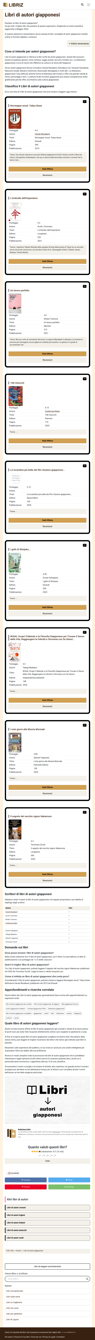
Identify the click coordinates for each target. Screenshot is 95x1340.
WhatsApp (69, 1187)
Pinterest (26, 1187)
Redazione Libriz (24, 1129)
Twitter (69, 1180)
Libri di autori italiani (16, 1223)
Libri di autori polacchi (17, 1230)
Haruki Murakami (42, 134)
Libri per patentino (14, 1314)
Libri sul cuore (12, 1308)
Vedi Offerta (47, 169)
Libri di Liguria (12, 1319)
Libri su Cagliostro (14, 1302)
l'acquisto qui (57, 971)
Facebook (25, 1180)
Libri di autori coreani (16, 1207)
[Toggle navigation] (88, 4)
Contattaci (61, 1337)
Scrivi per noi (36, 1337)
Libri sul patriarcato (14, 1291)
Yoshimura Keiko (52, 411)
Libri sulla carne (13, 1297)
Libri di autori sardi (15, 1238)
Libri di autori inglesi (16, 1215)
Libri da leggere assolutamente (47, 1266)
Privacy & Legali (49, 1337)
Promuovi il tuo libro (22, 1337)
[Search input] (46, 1279)
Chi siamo (9, 1337)
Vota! (47, 1161)
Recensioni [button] (47, 175)
